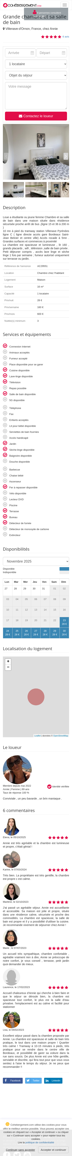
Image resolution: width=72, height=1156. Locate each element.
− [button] (8, 667)
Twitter (32, 1080)
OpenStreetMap (60, 736)
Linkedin (52, 1080)
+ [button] (8, 662)
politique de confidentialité (39, 1142)
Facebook (12, 1080)
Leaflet (37, 736)
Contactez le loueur (36, 116)
